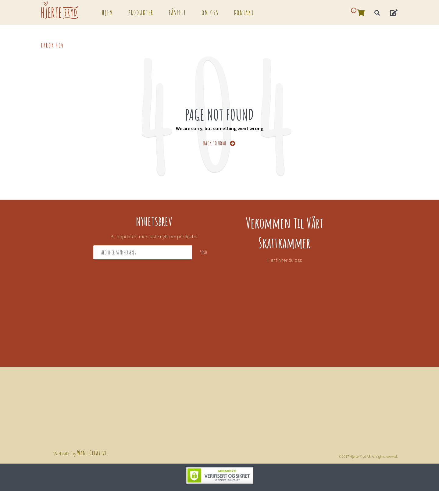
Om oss (210, 12)
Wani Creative (92, 452)
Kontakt (244, 12)
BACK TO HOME (219, 143)
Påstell (178, 12)
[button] (394, 12)
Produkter (141, 12)
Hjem (107, 12)
